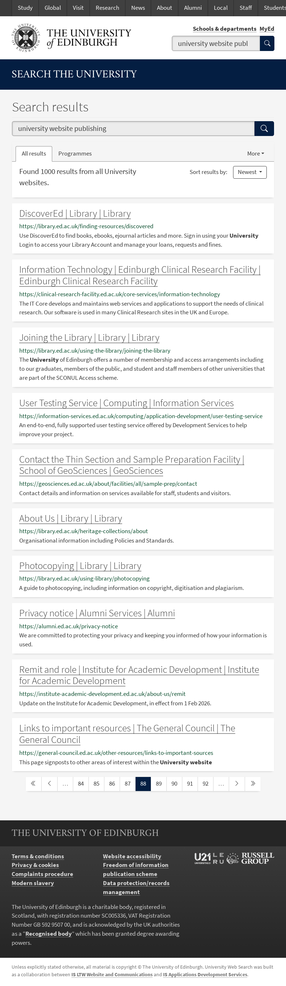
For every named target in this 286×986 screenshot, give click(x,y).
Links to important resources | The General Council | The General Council (127, 733)
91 (192, 783)
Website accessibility (132, 856)
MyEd (267, 29)
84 (83, 783)
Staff (246, 8)
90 (176, 783)
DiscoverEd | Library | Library (75, 213)
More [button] (253, 153)
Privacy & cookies (35, 865)
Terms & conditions (38, 856)
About (164, 8)
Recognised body (48, 934)
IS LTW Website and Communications (112, 975)
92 (207, 783)
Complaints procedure (42, 874)
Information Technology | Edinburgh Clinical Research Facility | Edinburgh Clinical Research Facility (140, 275)
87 (129, 783)
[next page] (237, 784)
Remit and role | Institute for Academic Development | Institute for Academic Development (139, 675)
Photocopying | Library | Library (80, 565)
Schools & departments (225, 29)
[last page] (253, 784)
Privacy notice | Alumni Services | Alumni (97, 613)
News (138, 8)
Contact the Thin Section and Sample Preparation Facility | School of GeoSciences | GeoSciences (131, 465)
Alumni (193, 8)
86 (114, 783)
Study (25, 8)
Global (53, 8)
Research (107, 8)
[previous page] (49, 784)
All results (34, 153)
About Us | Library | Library (70, 518)
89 (161, 783)
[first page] (33, 784)
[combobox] (216, 43)
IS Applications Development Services (205, 975)
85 (98, 783)
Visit (78, 8)
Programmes (75, 153)
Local (221, 8)
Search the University (74, 74)
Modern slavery (33, 883)
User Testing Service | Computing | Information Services (126, 403)
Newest (248, 172)
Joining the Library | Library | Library (89, 337)
